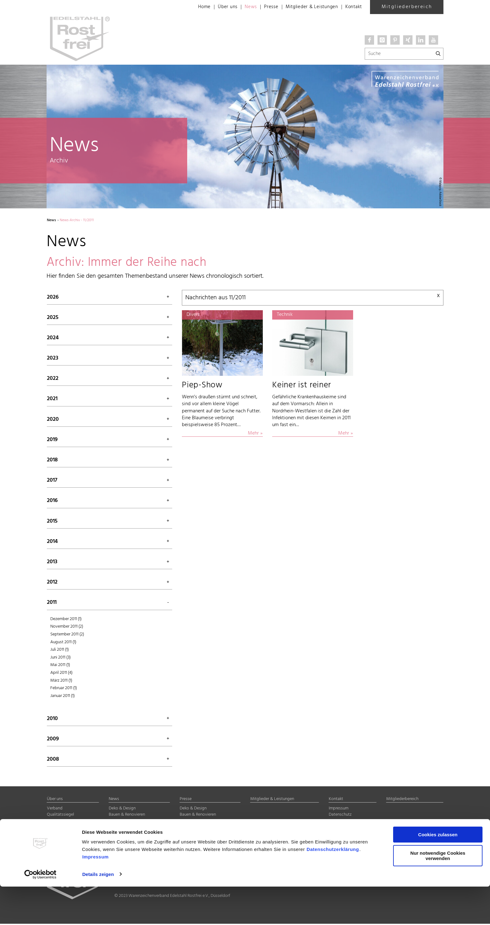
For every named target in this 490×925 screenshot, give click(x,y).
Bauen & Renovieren (127, 816)
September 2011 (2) (67, 635)
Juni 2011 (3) (60, 658)
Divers (114, 835)
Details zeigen (98, 912)
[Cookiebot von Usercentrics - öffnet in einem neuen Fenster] (40, 913)
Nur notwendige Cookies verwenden (437, 894)
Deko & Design (122, 809)
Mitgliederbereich (407, 7)
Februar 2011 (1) (63, 689)
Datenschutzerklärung (333, 888)
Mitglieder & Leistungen (307, 7)
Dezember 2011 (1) (66, 620)
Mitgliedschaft (60, 822)
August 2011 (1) (63, 643)
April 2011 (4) (61, 673)
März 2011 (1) (61, 681)
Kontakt (352, 7)
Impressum (95, 895)
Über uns (219, 7)
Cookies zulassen (438, 873)
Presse (264, 7)
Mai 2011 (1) (60, 666)
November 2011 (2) (66, 627)
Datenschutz (340, 816)
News (243, 7)
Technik (115, 822)
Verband (54, 809)
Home (195, 7)
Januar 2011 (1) (62, 696)
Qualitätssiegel (60, 816)
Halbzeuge (118, 829)
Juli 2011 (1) (59, 650)
